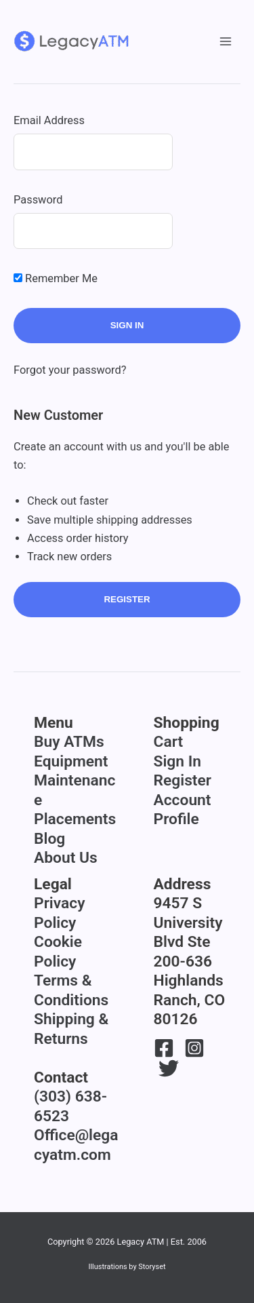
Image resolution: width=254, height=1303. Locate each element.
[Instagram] (194, 1048)
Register (127, 599)
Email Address (49, 120)
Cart (169, 742)
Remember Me (56, 278)
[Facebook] (164, 1048)
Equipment (71, 761)
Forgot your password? (70, 370)
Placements (75, 819)
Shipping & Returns (71, 1029)
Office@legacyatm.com (76, 1145)
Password (38, 199)
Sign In (178, 761)
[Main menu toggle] (225, 41)
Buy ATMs (69, 742)
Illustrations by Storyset (126, 1266)
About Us (66, 858)
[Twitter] (168, 1068)
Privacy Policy (59, 913)
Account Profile (182, 810)
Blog (49, 839)
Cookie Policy (58, 952)
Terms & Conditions (71, 990)
